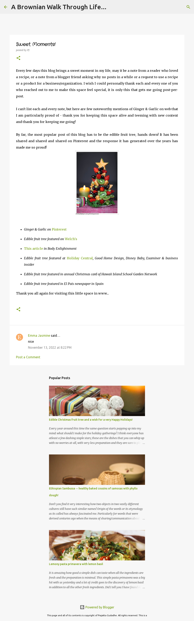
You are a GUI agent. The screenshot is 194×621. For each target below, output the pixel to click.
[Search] (188, 7)
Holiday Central (80, 258)
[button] (18, 58)
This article (33, 249)
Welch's (71, 239)
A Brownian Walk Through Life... (58, 6)
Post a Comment (28, 357)
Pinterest (59, 229)
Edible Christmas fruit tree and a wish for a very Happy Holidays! (91, 419)
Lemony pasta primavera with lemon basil (76, 564)
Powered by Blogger (97, 607)
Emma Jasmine (39, 335)
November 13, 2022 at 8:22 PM (50, 347)
